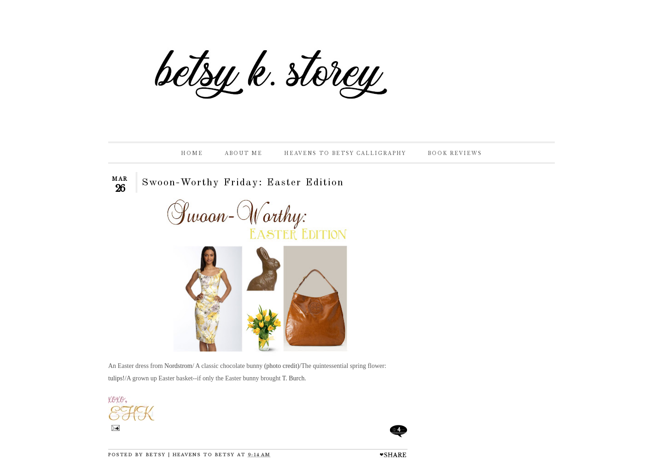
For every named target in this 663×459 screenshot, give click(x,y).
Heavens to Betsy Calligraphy (345, 153)
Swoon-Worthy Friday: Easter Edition (243, 183)
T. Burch (293, 378)
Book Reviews (455, 153)
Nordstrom (178, 365)
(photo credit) (282, 365)
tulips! (116, 378)
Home (192, 153)
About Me (243, 153)
